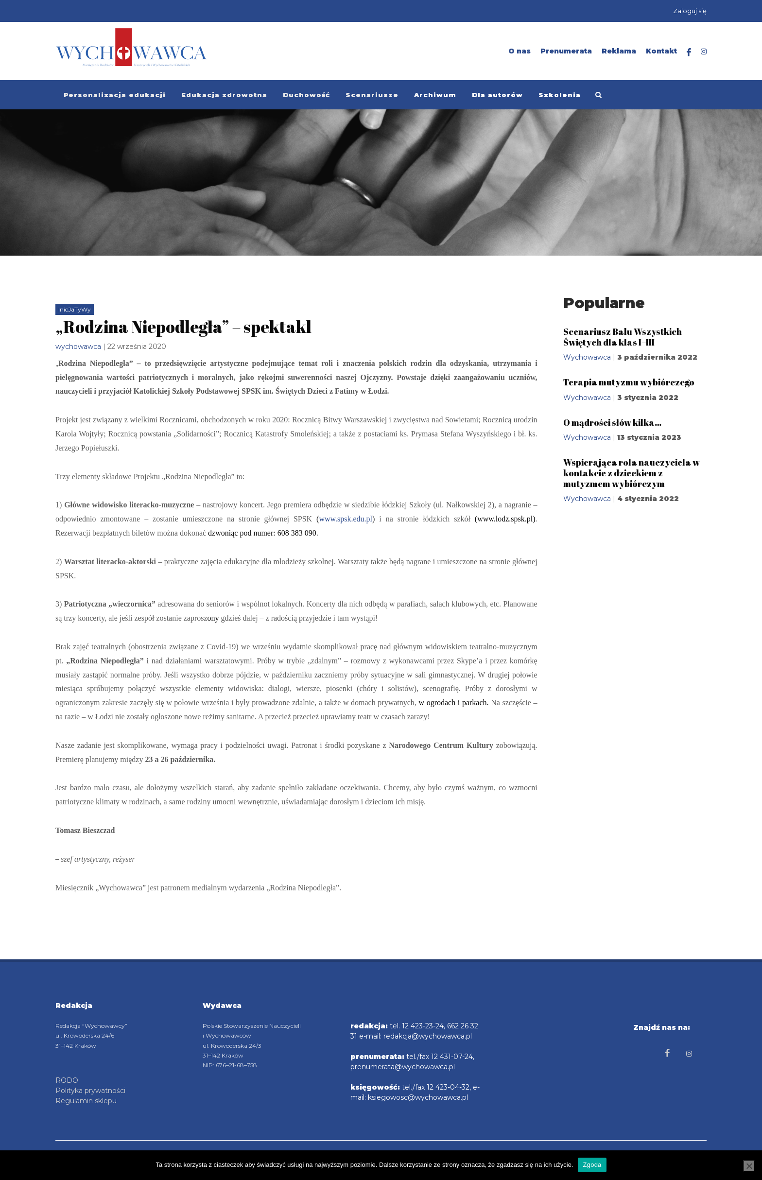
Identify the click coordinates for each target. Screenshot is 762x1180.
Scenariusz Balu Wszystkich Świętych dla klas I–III (622, 337)
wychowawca (78, 346)
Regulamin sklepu (86, 1100)
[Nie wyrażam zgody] (749, 1166)
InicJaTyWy (74, 309)
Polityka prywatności (90, 1090)
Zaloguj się (690, 11)
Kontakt (661, 51)
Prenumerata (566, 51)
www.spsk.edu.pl (345, 519)
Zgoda (592, 1164)
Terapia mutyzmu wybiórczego (628, 382)
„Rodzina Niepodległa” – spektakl (183, 326)
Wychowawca (587, 357)
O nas (519, 51)
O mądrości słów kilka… (612, 422)
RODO (66, 1080)
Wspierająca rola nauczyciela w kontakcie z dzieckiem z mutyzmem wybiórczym (631, 472)
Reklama (619, 51)
